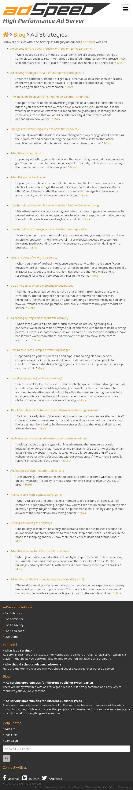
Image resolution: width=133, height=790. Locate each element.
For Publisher (13, 613)
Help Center (12, 723)
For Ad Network (15, 631)
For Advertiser (14, 619)
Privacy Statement (119, 787)
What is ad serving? (18, 650)
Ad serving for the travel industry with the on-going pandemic (51, 48)
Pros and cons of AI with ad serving (33, 257)
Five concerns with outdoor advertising (36, 494)
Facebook (11, 778)
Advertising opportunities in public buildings (39, 551)
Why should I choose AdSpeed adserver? (33, 664)
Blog (19, 34)
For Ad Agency (14, 625)
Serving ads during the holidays (31, 523)
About (38, 787)
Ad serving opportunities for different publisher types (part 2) (49, 682)
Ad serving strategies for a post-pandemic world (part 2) (47, 73)
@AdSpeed (52, 778)
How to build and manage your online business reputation (48, 229)
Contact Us (64, 787)
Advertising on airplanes (26, 153)
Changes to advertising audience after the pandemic (44, 129)
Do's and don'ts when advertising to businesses (41, 285)
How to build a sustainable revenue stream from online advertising (54, 205)
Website (10, 729)
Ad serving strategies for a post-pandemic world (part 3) (47, 579)
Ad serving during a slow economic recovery (39, 318)
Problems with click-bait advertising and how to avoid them (49, 438)
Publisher (11, 734)
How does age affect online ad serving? (36, 378)
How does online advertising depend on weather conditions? (50, 96)
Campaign (11, 740)
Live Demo (12, 636)
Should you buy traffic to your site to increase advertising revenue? (54, 410)
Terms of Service (96, 787)
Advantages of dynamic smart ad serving (37, 470)
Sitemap (78, 787)
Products (50, 787)
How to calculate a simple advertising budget (40, 350)
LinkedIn (30, 778)
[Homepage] (6, 34)
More (120, 63)
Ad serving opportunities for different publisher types (44, 701)
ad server (89, 42)
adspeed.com (34, 783)
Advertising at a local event (28, 177)
